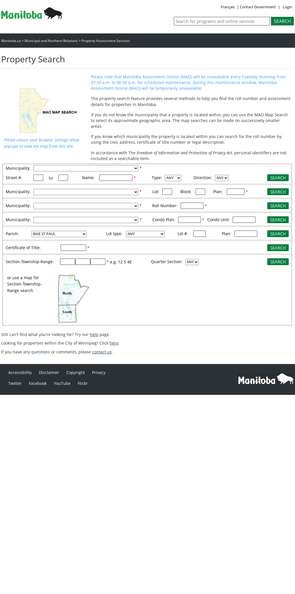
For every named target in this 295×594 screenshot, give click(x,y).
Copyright (75, 372)
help (94, 334)
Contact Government (258, 6)
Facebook (38, 383)
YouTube (62, 383)
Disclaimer (49, 372)
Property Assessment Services (105, 41)
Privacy (98, 372)
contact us (102, 352)
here (113, 343)
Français (228, 6)
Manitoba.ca (11, 41)
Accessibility (20, 372)
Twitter (15, 383)
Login (287, 6)
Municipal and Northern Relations (51, 41)
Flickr (83, 383)
